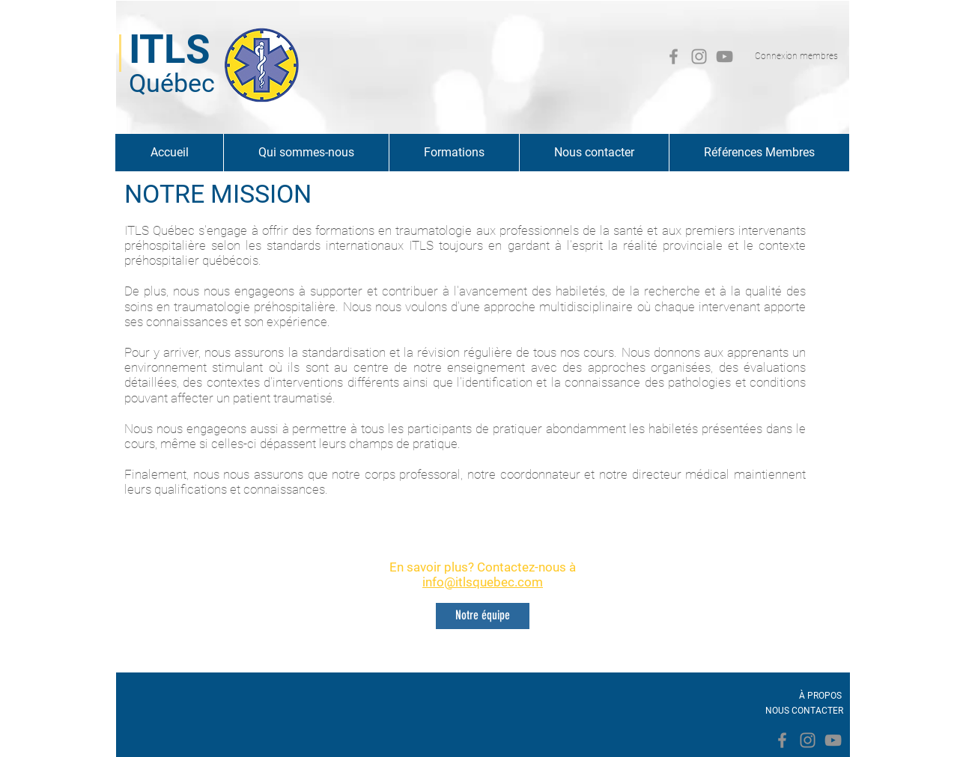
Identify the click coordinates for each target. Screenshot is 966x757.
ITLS (169, 49)
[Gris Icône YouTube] (724, 56)
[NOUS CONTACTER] (804, 710)
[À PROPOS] (820, 695)
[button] (306, 152)
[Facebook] (673, 56)
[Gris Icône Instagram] (699, 56)
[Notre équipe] (482, 616)
